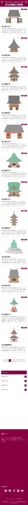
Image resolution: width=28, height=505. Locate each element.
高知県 (5, 381)
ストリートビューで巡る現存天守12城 (11, 438)
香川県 (5, 389)
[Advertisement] (14, 410)
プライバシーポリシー (10, 498)
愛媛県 (5, 385)
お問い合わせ (19, 498)
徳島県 (5, 376)
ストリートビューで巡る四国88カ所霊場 (14, 3)
